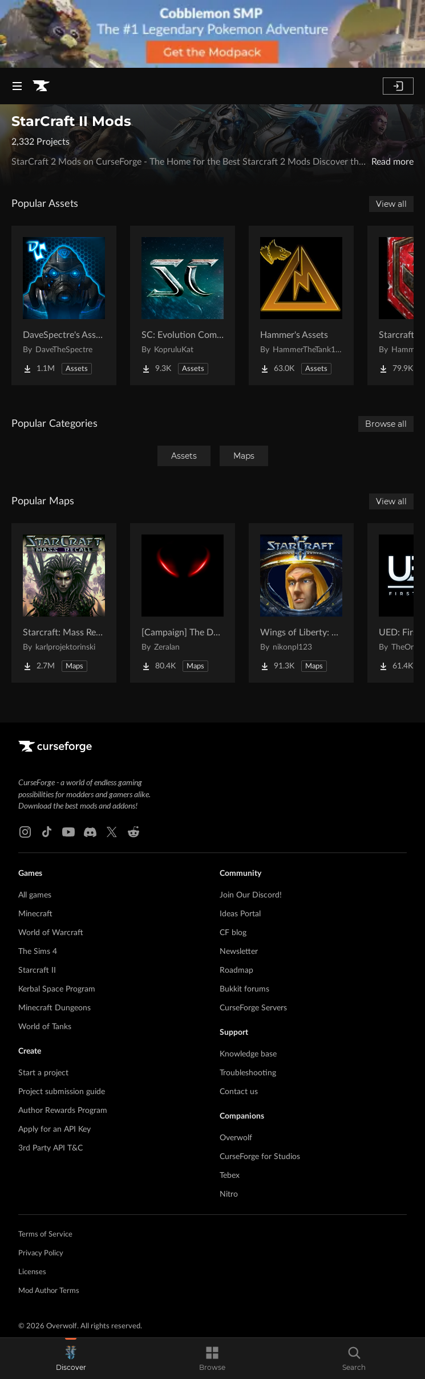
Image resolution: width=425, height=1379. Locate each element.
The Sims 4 (37, 952)
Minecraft (35, 914)
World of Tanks (44, 1027)
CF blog (233, 933)
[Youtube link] (68, 832)
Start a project (43, 1073)
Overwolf (236, 1138)
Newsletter (239, 952)
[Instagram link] (25, 832)
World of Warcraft (50, 933)
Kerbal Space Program (56, 989)
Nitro (229, 1194)
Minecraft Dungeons (54, 1008)
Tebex (230, 1176)
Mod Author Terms (48, 1291)
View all (391, 204)
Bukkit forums (244, 989)
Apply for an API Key (54, 1129)
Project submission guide (61, 1092)
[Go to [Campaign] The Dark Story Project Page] (182, 603)
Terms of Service (45, 1234)
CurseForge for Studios (260, 1157)
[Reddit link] (133, 832)
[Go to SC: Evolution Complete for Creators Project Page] (182, 305)
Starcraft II (37, 970)
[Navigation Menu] (17, 86)
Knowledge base (248, 1054)
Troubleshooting (248, 1073)
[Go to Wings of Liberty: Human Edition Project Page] (301, 603)
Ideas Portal (240, 914)
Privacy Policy (40, 1253)
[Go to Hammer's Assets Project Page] (301, 305)
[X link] (112, 832)
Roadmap (236, 970)
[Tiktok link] (47, 832)
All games (34, 895)
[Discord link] (90, 832)
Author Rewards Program (62, 1111)
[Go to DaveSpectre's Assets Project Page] (63, 305)
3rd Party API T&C (50, 1148)
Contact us (239, 1092)
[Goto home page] (41, 86)
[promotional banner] (212, 34)
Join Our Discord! (251, 895)
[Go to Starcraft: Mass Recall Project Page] (63, 603)
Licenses (32, 1272)
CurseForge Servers (253, 1008)
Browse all (386, 424)
